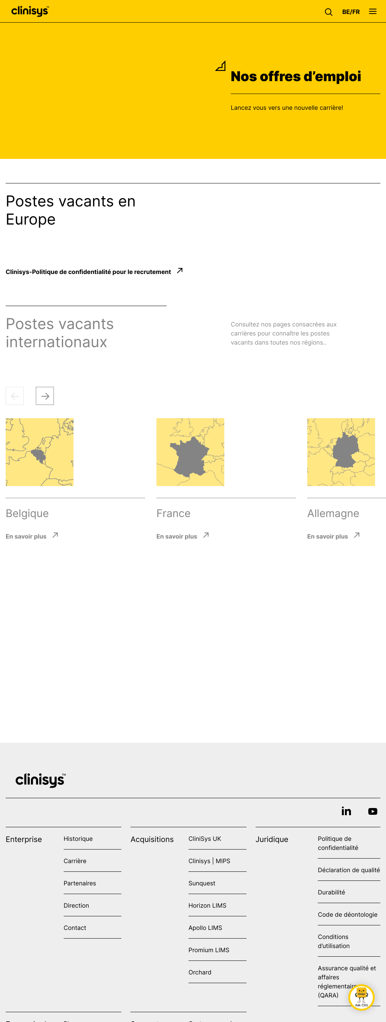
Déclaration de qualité (349, 870)
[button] (330, 11)
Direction (76, 905)
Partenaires (80, 883)
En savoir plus (26, 536)
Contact (75, 927)
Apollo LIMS (205, 927)
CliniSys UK (204, 838)
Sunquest (201, 883)
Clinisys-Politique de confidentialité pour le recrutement (88, 271)
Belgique (27, 513)
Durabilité (331, 892)
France (173, 513)
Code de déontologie (347, 914)
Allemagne (333, 513)
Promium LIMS (208, 950)
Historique (78, 838)
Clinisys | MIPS (209, 861)
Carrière (75, 861)
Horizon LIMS (207, 905)
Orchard (199, 972)
